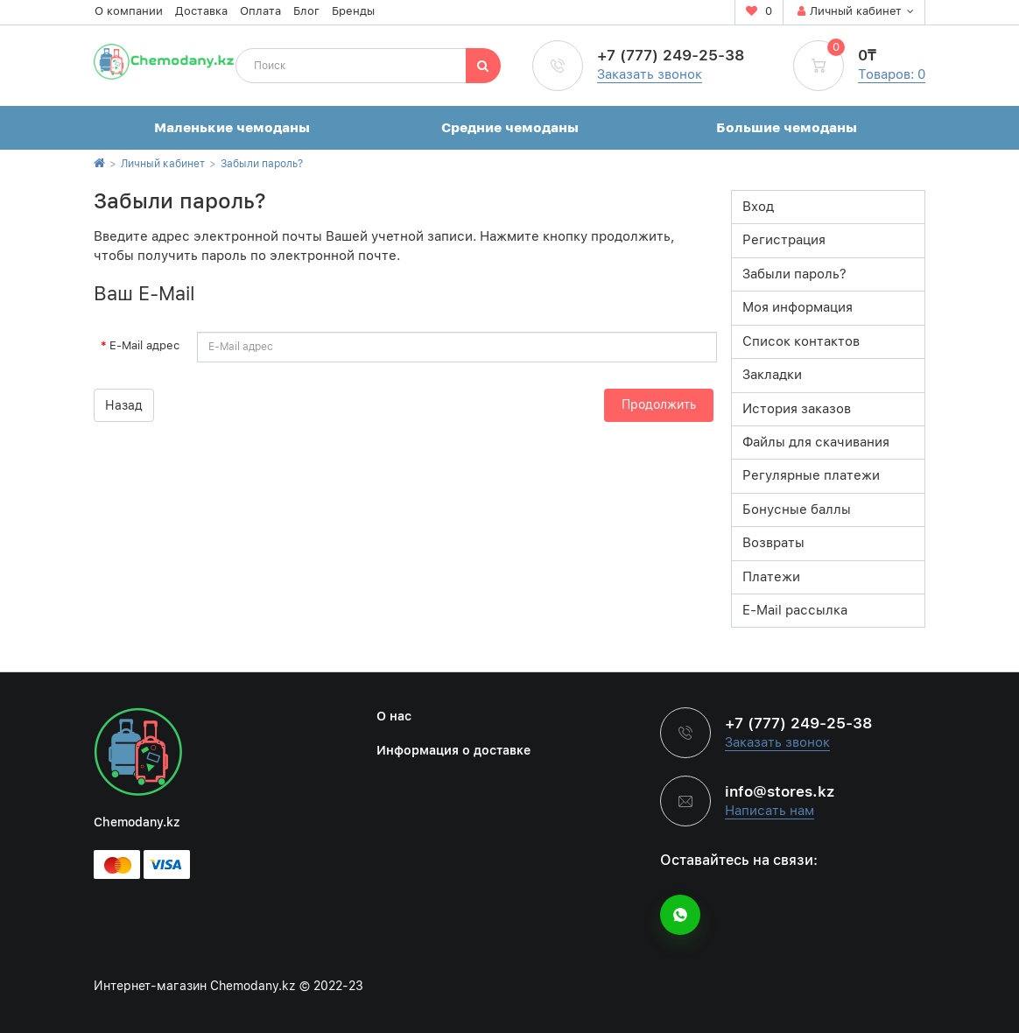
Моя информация (797, 307)
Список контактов (801, 341)
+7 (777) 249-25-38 (670, 55)
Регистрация (784, 240)
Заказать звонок (649, 74)
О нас (393, 716)
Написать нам (769, 811)
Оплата (260, 11)
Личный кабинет (163, 164)
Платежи (771, 577)
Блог (306, 11)
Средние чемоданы (510, 128)
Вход (758, 206)
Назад (124, 405)
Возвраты (773, 543)
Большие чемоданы (786, 128)
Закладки (772, 375)
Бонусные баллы (796, 509)
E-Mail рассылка (794, 610)
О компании (129, 11)
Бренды (353, 11)
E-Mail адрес (144, 345)
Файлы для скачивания (815, 442)
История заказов (796, 409)
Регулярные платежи (811, 475)
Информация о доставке (453, 750)
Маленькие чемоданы (232, 128)
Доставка (201, 11)
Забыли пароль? (262, 164)
